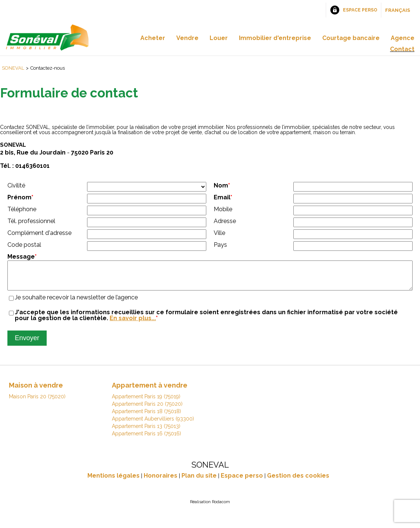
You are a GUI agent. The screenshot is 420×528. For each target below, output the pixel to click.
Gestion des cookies (298, 481)
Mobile (223, 209)
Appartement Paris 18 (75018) (146, 417)
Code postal (24, 244)
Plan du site (199, 481)
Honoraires (160, 481)
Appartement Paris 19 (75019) (146, 402)
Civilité (16, 185)
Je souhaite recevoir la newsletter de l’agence (76, 302)
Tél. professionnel (31, 221)
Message (22, 256)
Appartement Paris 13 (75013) (146, 432)
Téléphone (21, 209)
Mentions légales (113, 481)
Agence (402, 37)
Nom (222, 185)
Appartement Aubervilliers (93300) (153, 424)
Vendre (187, 37)
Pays (220, 244)
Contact (402, 49)
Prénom (20, 197)
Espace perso (360, 10)
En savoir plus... (133, 323)
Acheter (152, 37)
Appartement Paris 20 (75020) (147, 409)
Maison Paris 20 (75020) (37, 402)
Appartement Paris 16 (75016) (146, 439)
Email (223, 197)
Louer (219, 37)
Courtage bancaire (351, 37)
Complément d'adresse (39, 232)
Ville (219, 232)
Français (397, 10)
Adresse (225, 221)
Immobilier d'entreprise (275, 37)
